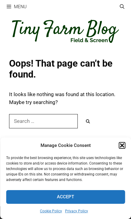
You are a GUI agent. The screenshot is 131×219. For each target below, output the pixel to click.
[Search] (88, 121)
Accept (65, 197)
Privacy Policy (76, 211)
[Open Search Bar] (122, 7)
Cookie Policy (51, 211)
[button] (122, 145)
